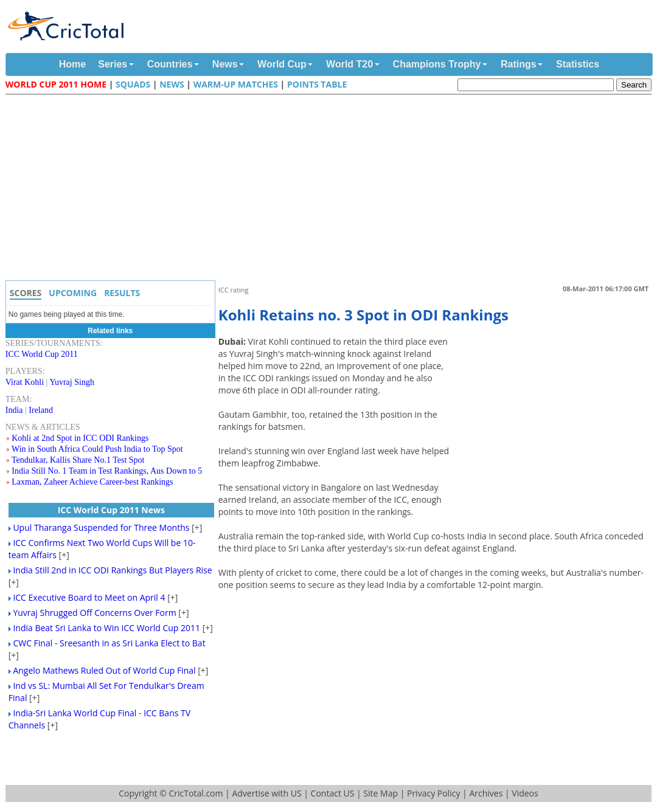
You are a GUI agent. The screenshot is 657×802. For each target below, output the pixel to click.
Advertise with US (266, 793)
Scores (26, 293)
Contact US (333, 793)
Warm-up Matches (235, 84)
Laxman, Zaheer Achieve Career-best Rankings (92, 481)
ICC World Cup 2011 (41, 354)
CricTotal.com (196, 793)
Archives (485, 793)
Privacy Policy (433, 793)
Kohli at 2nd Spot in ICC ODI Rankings (80, 438)
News (225, 64)
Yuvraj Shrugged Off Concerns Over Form (94, 612)
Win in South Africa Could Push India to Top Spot (97, 449)
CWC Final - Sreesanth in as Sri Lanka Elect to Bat (109, 643)
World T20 (349, 64)
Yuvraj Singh (71, 382)
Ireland (41, 410)
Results (122, 293)
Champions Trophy (437, 64)
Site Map (380, 793)
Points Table (317, 84)
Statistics (577, 64)
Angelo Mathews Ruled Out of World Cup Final (104, 670)
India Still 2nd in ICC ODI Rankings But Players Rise (112, 570)
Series (112, 64)
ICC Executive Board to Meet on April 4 (89, 597)
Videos (525, 793)
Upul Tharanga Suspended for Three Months (101, 527)
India (14, 410)
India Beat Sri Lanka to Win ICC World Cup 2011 (106, 628)
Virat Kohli (24, 382)
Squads (133, 84)
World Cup (282, 64)
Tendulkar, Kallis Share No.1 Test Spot (78, 460)
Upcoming (73, 293)
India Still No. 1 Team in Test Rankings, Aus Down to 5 (107, 470)
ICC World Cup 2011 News (111, 510)
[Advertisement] (331, 189)
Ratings (519, 64)
